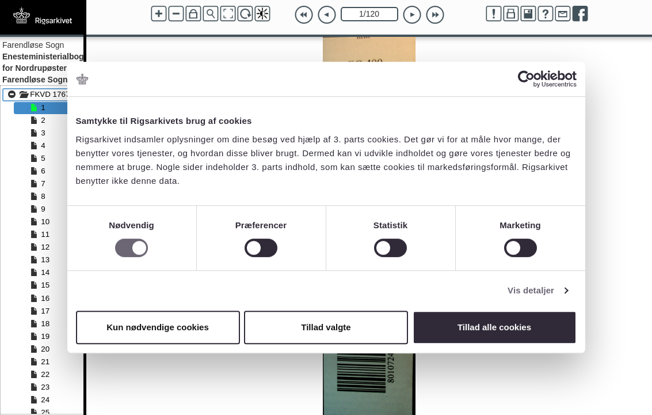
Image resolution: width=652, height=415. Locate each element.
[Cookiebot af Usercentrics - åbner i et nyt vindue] (526, 79)
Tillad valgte (325, 327)
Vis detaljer (531, 290)
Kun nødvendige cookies (157, 327)
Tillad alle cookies (494, 327)
